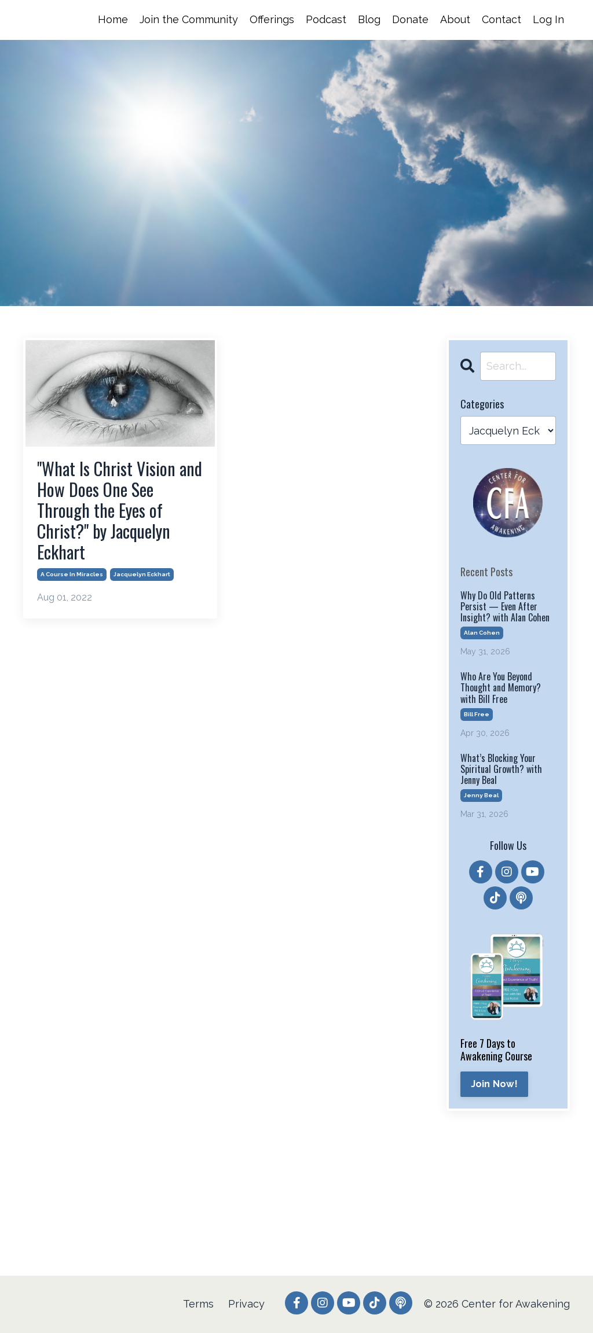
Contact (501, 19)
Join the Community (189, 19)
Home (113, 19)
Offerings (272, 19)
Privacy (246, 1304)
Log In (548, 19)
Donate (410, 19)
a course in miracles (72, 574)
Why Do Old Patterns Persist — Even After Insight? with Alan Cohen (505, 607)
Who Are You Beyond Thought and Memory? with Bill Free (500, 688)
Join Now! (494, 1083)
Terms (198, 1304)
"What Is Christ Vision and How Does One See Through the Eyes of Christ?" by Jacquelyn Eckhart (119, 510)
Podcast (326, 19)
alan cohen (482, 632)
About (455, 19)
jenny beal (481, 795)
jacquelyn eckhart (142, 574)
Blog (369, 19)
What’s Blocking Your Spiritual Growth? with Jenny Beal (501, 769)
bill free (476, 714)
